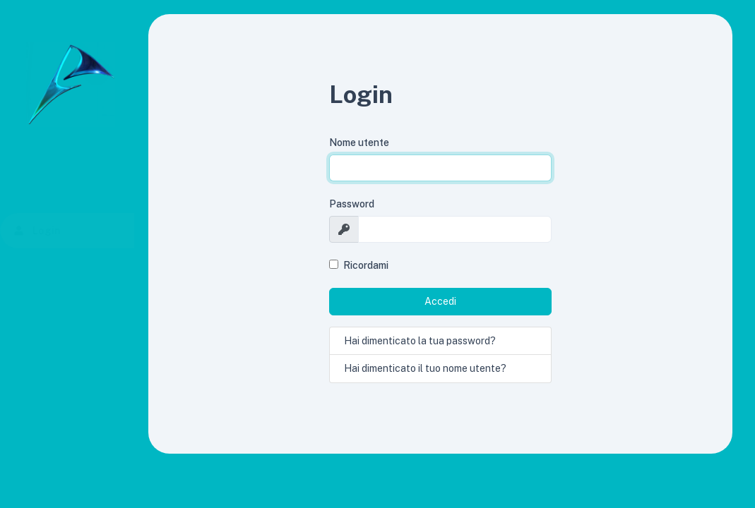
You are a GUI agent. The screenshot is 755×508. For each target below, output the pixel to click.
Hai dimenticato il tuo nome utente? (425, 368)
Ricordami (365, 265)
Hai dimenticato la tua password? (420, 340)
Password (351, 204)
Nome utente (359, 142)
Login (60, 230)
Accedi (440, 301)
